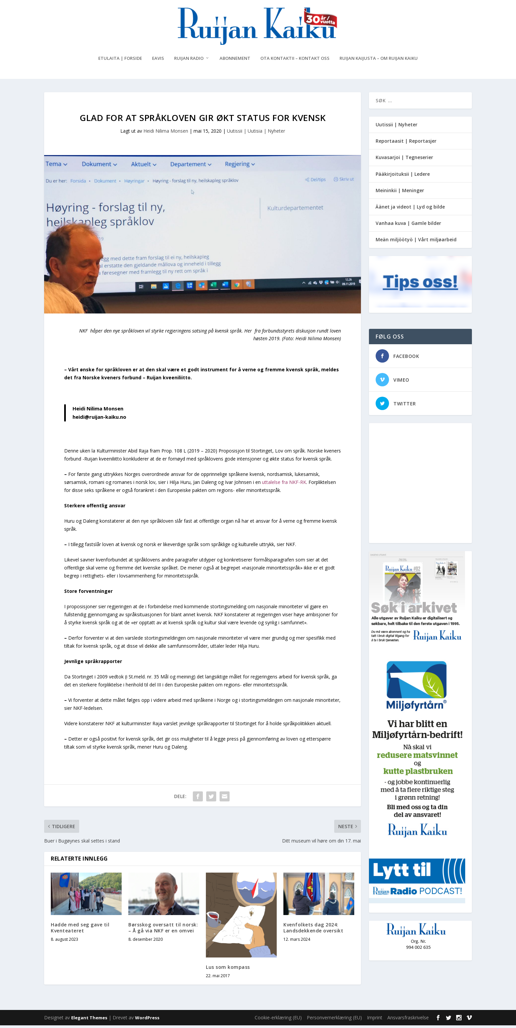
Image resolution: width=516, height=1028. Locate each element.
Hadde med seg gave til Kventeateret (80, 930)
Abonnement (235, 61)
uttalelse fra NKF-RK (284, 485)
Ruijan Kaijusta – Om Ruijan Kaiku (379, 61)
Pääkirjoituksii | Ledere (403, 176)
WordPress (147, 1020)
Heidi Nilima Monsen (165, 133)
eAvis (158, 61)
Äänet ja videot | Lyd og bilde (410, 209)
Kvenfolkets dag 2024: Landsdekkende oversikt (313, 930)
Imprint (374, 1020)
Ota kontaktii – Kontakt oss (295, 61)
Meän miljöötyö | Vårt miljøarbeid (416, 242)
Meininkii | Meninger (400, 193)
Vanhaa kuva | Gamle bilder (408, 226)
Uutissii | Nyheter (396, 127)
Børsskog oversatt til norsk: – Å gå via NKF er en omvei (163, 930)
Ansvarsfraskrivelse (408, 1020)
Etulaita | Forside (120, 61)
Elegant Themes (89, 1020)
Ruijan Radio (189, 61)
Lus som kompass (228, 970)
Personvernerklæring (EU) (334, 1020)
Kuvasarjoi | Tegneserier (404, 160)
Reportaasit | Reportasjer (406, 143)
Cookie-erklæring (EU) (278, 1020)
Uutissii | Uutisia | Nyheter (256, 133)
